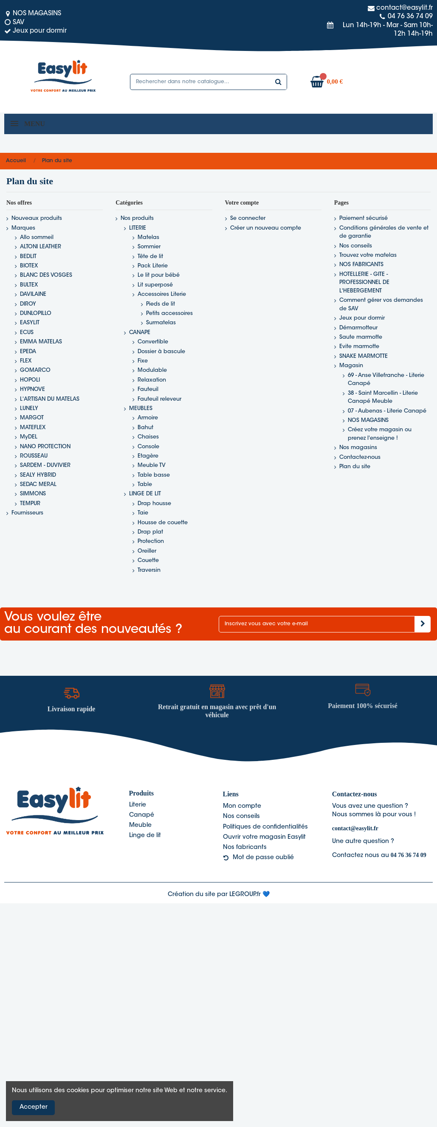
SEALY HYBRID (38, 475)
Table (145, 484)
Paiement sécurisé (363, 218)
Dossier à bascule (161, 351)
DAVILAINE (33, 294)
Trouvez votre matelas (368, 255)
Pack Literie (153, 266)
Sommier (149, 247)
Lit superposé (155, 285)
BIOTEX (29, 266)
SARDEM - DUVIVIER (45, 465)
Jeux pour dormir (362, 318)
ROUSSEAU (34, 456)
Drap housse (154, 503)
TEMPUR (30, 503)
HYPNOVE (32, 389)
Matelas (148, 237)
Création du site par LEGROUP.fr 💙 (219, 895)
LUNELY (29, 408)
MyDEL (28, 437)
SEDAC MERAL (38, 484)
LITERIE (137, 228)
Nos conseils (355, 246)
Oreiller (147, 551)
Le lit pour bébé (159, 275)
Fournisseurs (27, 513)
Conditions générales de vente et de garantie (384, 232)
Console (148, 447)
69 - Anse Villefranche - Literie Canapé (386, 380)
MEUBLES (140, 408)
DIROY (28, 304)
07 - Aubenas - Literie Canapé (387, 411)
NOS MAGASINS (368, 420)
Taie (143, 513)
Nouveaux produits (36, 218)
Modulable (152, 370)
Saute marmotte (360, 337)
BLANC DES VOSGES (46, 275)
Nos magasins (358, 447)
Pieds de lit (160, 304)
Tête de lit (150, 256)
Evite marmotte (359, 346)
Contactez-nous (360, 457)
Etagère (148, 456)
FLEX (25, 361)
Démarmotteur (358, 328)
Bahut (145, 427)
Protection (151, 541)
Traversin (149, 570)
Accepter (34, 1107)
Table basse (154, 475)
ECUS (27, 332)
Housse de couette (163, 523)
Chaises (148, 437)
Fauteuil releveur (159, 399)
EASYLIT (29, 323)
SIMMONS (33, 494)
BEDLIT (28, 256)
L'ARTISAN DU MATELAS (49, 399)
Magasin (351, 365)
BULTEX (29, 285)
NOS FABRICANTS (361, 264)
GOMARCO (35, 370)
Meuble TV (152, 465)
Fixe (143, 361)
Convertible (153, 342)
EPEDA (28, 351)
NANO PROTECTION (45, 447)
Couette (148, 560)
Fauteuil (148, 389)
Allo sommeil (37, 237)
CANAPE (139, 332)
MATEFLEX (32, 427)
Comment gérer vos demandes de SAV (381, 305)
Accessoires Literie (162, 294)
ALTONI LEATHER (40, 247)
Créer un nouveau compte (265, 228)
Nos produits (137, 218)
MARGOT (32, 418)
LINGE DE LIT (145, 494)
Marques (23, 228)
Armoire (148, 418)
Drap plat (150, 532)
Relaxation (152, 380)
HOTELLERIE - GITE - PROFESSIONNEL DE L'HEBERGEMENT (364, 283)
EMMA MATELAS (41, 342)
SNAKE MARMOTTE (363, 356)
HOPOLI (30, 380)
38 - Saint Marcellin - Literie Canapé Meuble (383, 398)
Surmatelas (161, 323)
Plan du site (354, 466)
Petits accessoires (169, 313)
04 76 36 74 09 (408, 855)
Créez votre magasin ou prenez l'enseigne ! (380, 434)
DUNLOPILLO (35, 313)
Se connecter (247, 218)
